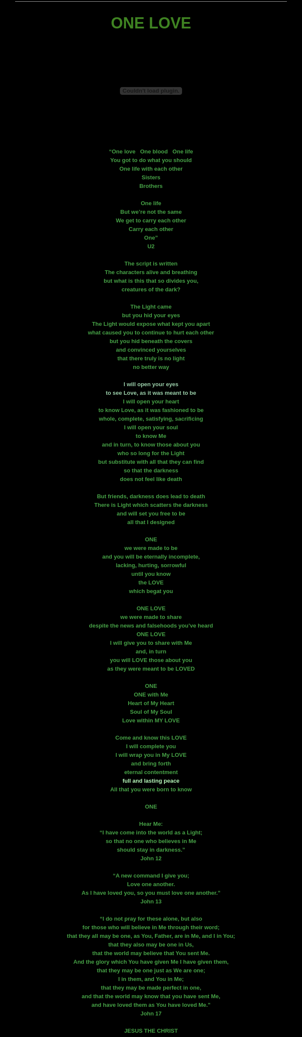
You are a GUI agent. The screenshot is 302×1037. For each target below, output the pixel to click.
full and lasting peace (151, 781)
